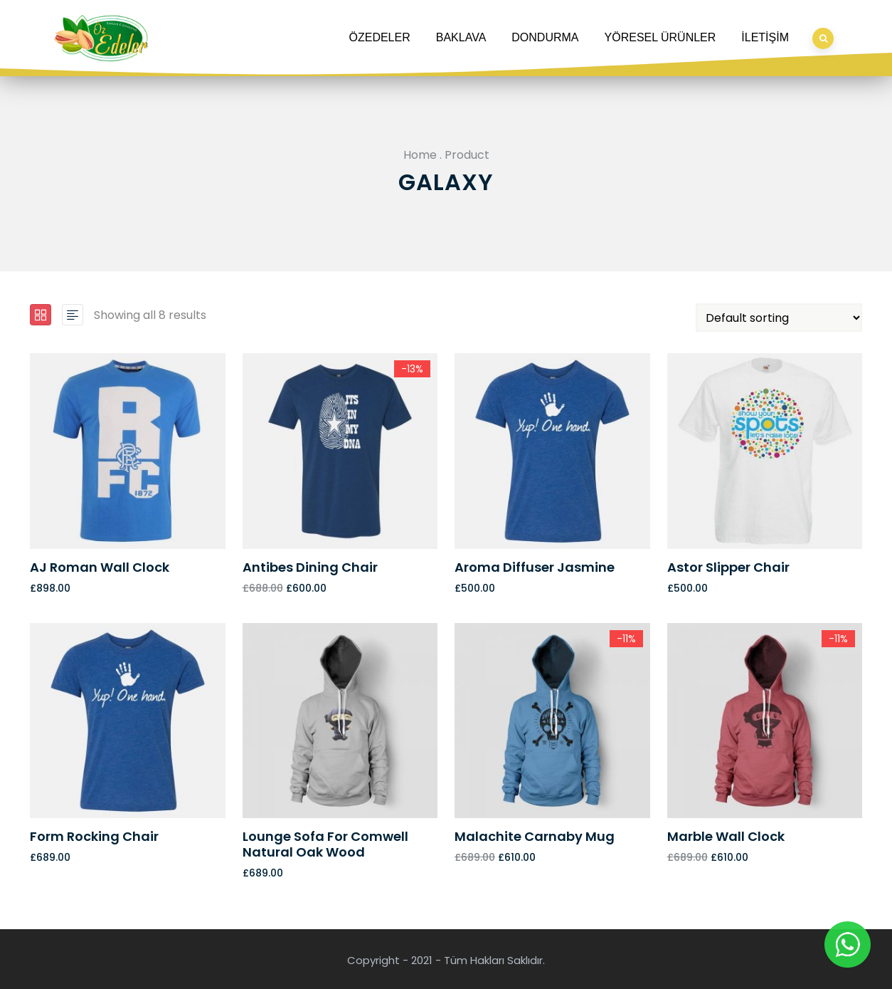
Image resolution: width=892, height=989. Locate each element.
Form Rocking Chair (94, 836)
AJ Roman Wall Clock (99, 567)
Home (420, 155)
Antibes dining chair (310, 567)
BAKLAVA (461, 37)
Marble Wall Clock (726, 836)
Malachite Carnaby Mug (535, 836)
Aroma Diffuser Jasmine (535, 567)
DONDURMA (544, 37)
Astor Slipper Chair (728, 567)
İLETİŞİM (765, 37)
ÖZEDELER (379, 37)
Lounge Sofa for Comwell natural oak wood (325, 844)
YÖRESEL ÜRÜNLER (660, 37)
